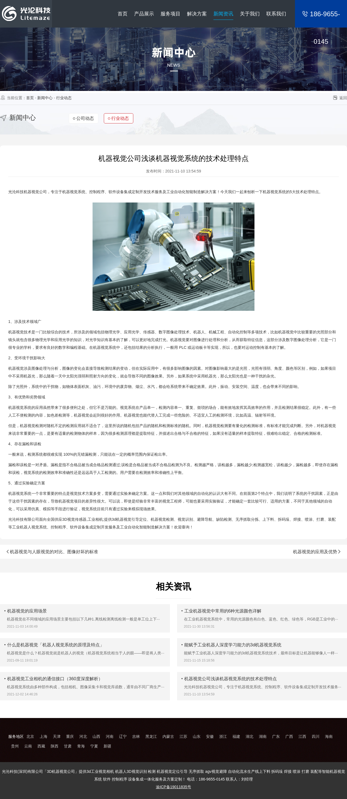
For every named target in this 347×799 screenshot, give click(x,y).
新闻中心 (45, 98)
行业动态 (64, 98)
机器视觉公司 (35, 192)
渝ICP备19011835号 (173, 787)
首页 (30, 98)
